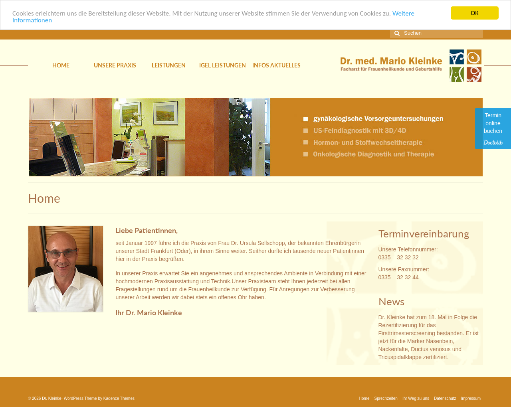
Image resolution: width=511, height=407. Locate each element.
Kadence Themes (119, 398)
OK (475, 13)
